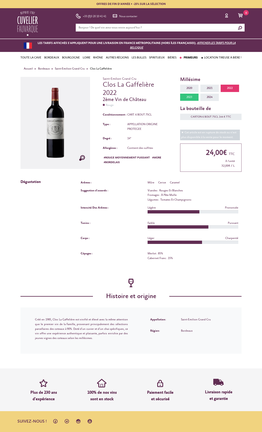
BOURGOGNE (71, 57)
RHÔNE (98, 57)
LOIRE (86, 57)
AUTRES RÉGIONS (117, 57)
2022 (230, 88)
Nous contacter (124, 15)
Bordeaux (44, 68)
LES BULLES (139, 57)
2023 (189, 97)
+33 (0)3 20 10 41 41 (91, 15)
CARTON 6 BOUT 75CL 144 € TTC (209, 116)
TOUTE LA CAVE (30, 57)
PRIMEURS (188, 57)
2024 (209, 97)
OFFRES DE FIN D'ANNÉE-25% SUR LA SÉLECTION (131, 4)
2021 (209, 88)
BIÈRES (172, 57)
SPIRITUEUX (157, 57)
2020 (189, 88)
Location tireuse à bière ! (221, 57)
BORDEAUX (51, 57)
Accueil (28, 68)
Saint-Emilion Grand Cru (70, 68)
